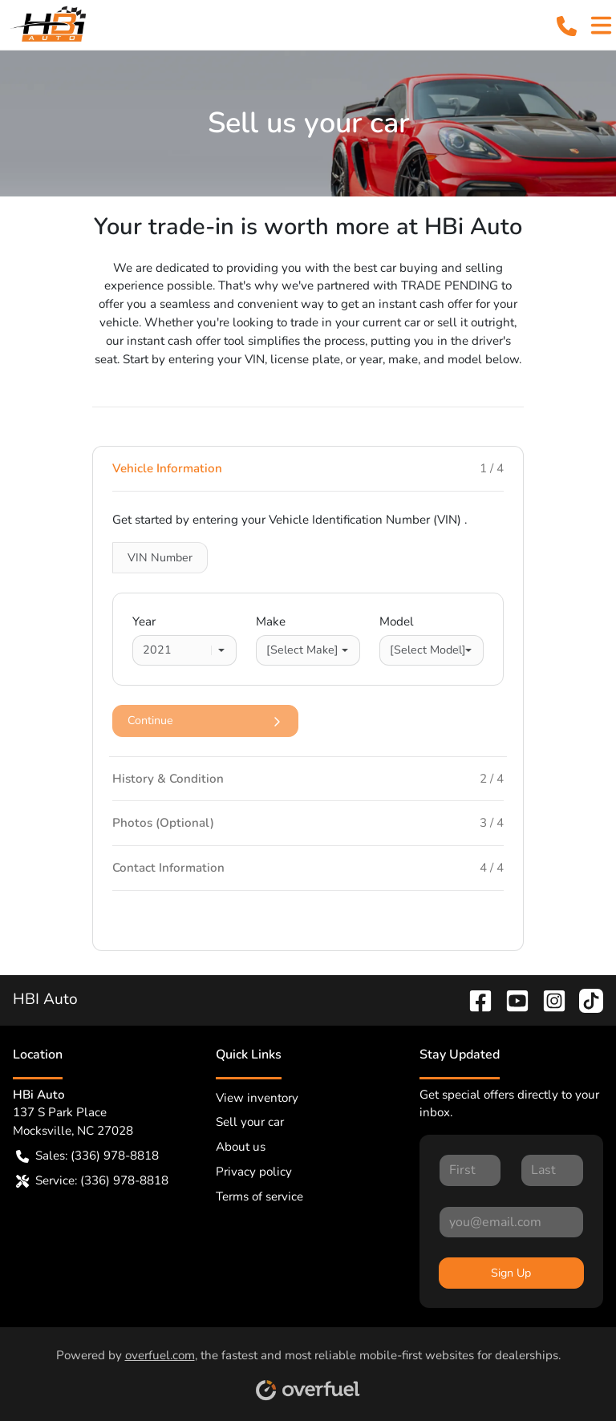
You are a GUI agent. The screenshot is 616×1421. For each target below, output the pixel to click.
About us (240, 1147)
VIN (160, 557)
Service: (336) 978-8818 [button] (92, 1181)
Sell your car (250, 1122)
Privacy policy (254, 1172)
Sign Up (511, 1273)
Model (396, 621)
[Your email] (511, 1222)
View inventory (257, 1098)
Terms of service (259, 1196)
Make (271, 621)
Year (144, 621)
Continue (205, 720)
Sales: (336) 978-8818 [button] (87, 1156)
